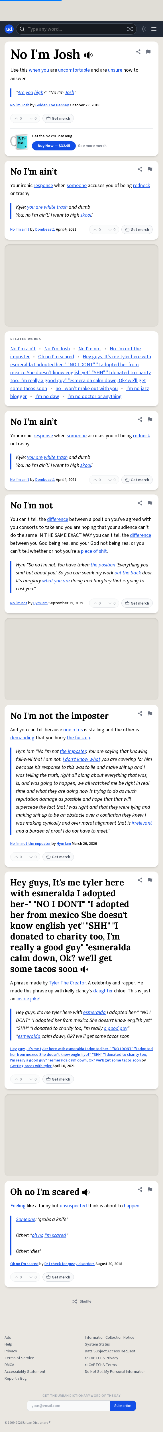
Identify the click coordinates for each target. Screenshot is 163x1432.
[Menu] (153, 29)
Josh (69, 92)
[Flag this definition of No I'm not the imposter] (149, 713)
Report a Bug (16, 1378)
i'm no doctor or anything (95, 396)
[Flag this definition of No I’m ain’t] (149, 169)
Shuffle (81, 1301)
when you (39, 70)
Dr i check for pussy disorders (69, 1264)
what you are (56, 580)
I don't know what (81, 759)
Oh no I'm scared (56, 356)
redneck (141, 185)
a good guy (115, 1028)
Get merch (58, 118)
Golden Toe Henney (52, 105)
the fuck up (78, 737)
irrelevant (142, 823)
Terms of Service (19, 1358)
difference (57, 519)
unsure (115, 70)
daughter (103, 990)
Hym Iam (40, 603)
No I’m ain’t (19, 229)
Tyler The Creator (67, 982)
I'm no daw (47, 396)
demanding (22, 737)
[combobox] (76, 29)
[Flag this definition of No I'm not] (149, 503)
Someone (25, 1219)
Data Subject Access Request (110, 1351)
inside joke (28, 998)
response (43, 185)
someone (77, 185)
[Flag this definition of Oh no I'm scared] (149, 1189)
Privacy (11, 1351)
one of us (73, 729)
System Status (97, 1344)
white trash (56, 207)
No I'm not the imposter (30, 844)
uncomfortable (74, 70)
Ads (8, 1337)
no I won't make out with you (87, 388)
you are (35, 207)
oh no (37, 1235)
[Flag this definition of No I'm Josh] (148, 51)
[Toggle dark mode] (143, 29)
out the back (128, 572)
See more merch (92, 146)
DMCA (9, 1365)
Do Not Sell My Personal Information (115, 1372)
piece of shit (94, 551)
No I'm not (89, 348)
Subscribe (122, 1406)
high (38, 92)
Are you (25, 92)
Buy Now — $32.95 (54, 146)
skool (85, 215)
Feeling (18, 1205)
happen (131, 1205)
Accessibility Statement (25, 1372)
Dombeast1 (45, 229)
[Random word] (130, 29)
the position (103, 564)
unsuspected (73, 1205)
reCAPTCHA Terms (101, 1365)
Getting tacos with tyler (31, 1066)
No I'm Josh (19, 105)
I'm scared (55, 1235)
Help (8, 1344)
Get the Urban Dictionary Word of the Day (81, 1396)
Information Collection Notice (110, 1337)
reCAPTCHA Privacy (101, 1358)
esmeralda (94, 1012)
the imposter (73, 751)
